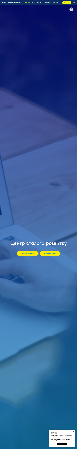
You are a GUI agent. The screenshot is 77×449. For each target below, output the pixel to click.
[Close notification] (73, 431)
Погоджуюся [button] (62, 444)
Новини (55, 3)
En (74, 3)
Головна (27, 3)
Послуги (47, 3)
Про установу (37, 3)
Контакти (66, 2)
